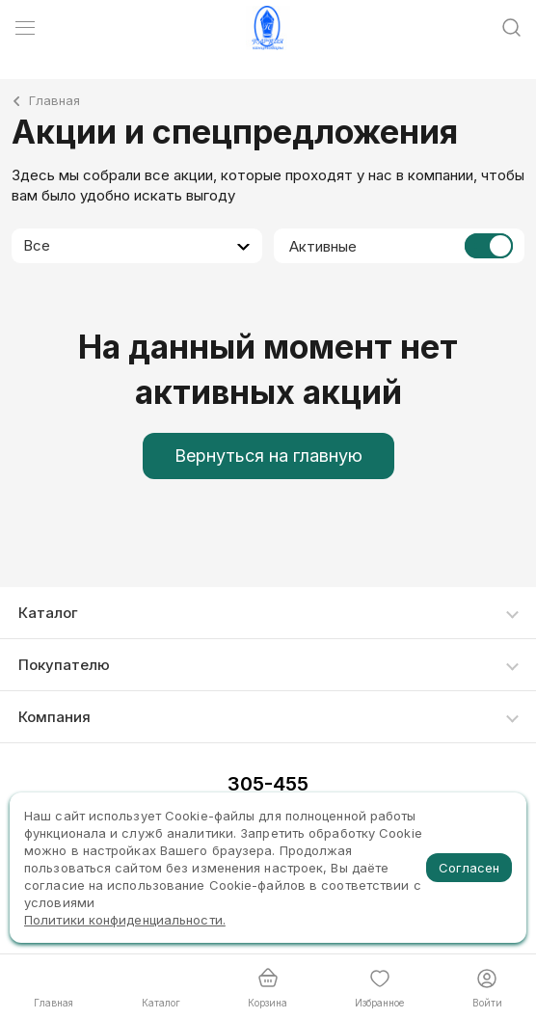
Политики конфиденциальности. (125, 919)
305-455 (268, 783)
